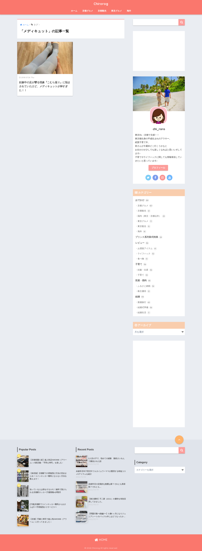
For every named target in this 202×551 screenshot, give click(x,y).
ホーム (74, 11)
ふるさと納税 (146, 286)
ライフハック (146, 253)
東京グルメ (116, 11)
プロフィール (158, 167)
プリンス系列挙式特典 (148, 237)
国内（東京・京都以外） (151, 216)
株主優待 (144, 291)
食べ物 (143, 259)
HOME (101, 539)
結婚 (139, 297)
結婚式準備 (145, 307)
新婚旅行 (144, 302)
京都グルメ (87, 11)
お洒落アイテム (147, 248)
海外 (129, 11)
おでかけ (142, 200)
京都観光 (102, 11)
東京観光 (144, 226)
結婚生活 (144, 312)
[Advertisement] (159, 51)
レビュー (142, 243)
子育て (141, 264)
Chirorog (101, 4)
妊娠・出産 (145, 270)
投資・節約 (143, 280)
